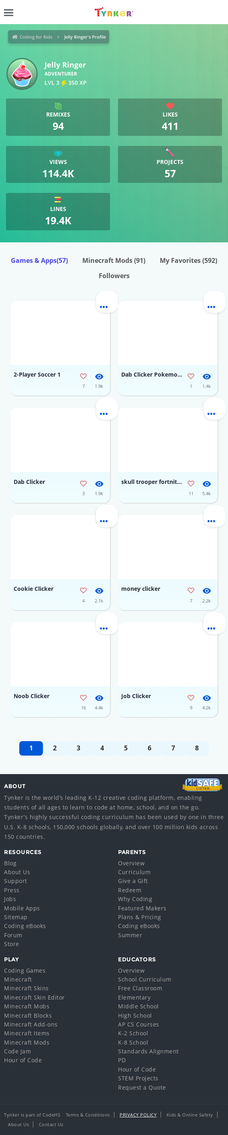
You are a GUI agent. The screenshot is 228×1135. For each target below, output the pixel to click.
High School (135, 1015)
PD (122, 1060)
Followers (114, 275)
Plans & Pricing (139, 917)
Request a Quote (142, 1087)
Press (12, 890)
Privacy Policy (138, 1115)
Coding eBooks (25, 926)
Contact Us (51, 1124)
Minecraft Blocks (28, 1015)
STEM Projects (138, 1078)
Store (11, 944)
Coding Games (24, 970)
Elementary (134, 997)
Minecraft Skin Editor (34, 997)
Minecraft (18, 979)
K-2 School (133, 1033)
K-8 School (133, 1042)
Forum (13, 935)
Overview (131, 863)
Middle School (138, 1006)
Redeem (129, 890)
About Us (17, 872)
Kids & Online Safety (190, 1115)
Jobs (10, 899)
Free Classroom (140, 988)
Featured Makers (142, 908)
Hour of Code (23, 1060)
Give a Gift (133, 881)
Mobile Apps (22, 908)
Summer (130, 935)
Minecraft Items (27, 1033)
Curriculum (134, 872)
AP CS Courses (138, 1024)
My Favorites (188, 260)
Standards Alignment (148, 1051)
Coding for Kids (36, 37)
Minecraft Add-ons (31, 1024)
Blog (10, 863)
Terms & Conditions (88, 1115)
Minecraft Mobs (26, 1006)
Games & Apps (39, 260)
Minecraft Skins (26, 988)
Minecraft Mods (113, 260)
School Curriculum (144, 979)
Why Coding (135, 899)
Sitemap (16, 917)
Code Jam (17, 1051)
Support (15, 881)
